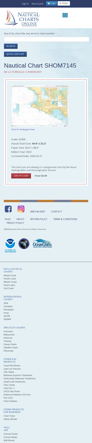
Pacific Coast (10, 278)
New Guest (37, 3)
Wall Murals (9, 440)
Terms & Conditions (65, 219)
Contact (56, 211)
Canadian (8, 306)
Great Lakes (9, 285)
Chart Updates (10, 401)
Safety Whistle (10, 419)
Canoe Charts (10, 344)
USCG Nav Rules (12, 391)
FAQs (7, 219)
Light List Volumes (12, 369)
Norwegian (9, 309)
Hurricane (8, 331)
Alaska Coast (10, 275)
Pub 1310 (8, 398)
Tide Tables (9, 372)
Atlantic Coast (10, 282)
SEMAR (7, 319)
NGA (6, 303)
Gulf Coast (9, 288)
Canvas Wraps (10, 437)
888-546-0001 (37, 211)
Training (7, 341)
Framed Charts (11, 434)
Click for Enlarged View (23, 129)
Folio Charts (9, 385)
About (20, 219)
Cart (51, 4)
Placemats (8, 351)
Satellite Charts (11, 347)
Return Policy (38, 219)
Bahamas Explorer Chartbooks (18, 375)
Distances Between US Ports (17, 394)
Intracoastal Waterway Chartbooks (20, 378)
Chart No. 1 (9, 388)
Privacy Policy (15, 223)
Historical (8, 338)
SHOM (7, 316)
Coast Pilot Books (12, 365)
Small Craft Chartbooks (14, 382)
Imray (6, 313)
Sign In (25, 3)
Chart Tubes (9, 416)
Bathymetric (9, 334)
